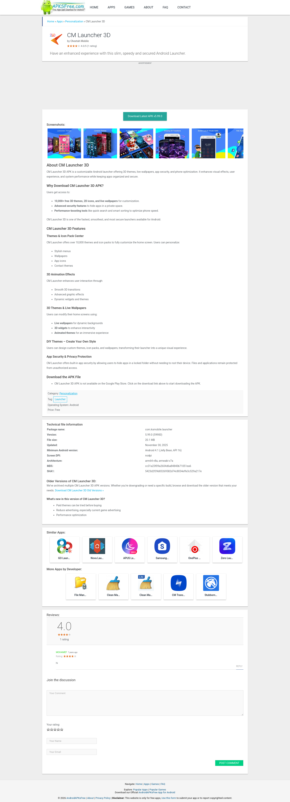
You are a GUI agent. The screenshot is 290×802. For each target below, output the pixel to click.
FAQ (165, 7)
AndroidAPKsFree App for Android (156, 792)
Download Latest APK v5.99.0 (145, 116)
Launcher (60, 399)
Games (129, 7)
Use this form (169, 798)
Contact (184, 7)
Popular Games (157, 789)
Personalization (74, 21)
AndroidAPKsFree (76, 798)
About (148, 7)
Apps (111, 7)
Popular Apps (140, 789)
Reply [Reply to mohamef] (239, 666)
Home (94, 7)
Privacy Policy (102, 798)
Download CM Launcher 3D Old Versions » (79, 490)
